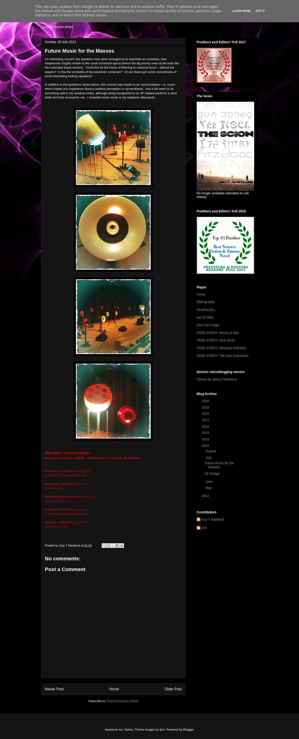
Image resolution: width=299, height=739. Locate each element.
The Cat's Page (208, 325)
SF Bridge (212, 473)
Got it (260, 11)
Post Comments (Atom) (122, 701)
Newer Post (54, 689)
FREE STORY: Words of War (218, 333)
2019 (206, 407)
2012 (206, 496)
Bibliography (206, 302)
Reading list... (207, 310)
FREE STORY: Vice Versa (216, 340)
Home (114, 689)
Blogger (188, 729)
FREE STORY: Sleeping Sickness (221, 348)
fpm (162, 729)
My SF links (205, 317)
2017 (206, 420)
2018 (206, 414)
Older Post (173, 689)
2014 (206, 439)
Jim (203, 528)
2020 (206, 401)
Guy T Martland (212, 519)
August (211, 451)
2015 (206, 433)
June (210, 481)
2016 (206, 426)
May (209, 488)
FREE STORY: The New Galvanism (223, 356)
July (209, 458)
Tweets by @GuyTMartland (216, 379)
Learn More (241, 11)
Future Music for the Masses (219, 465)
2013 (206, 446)
